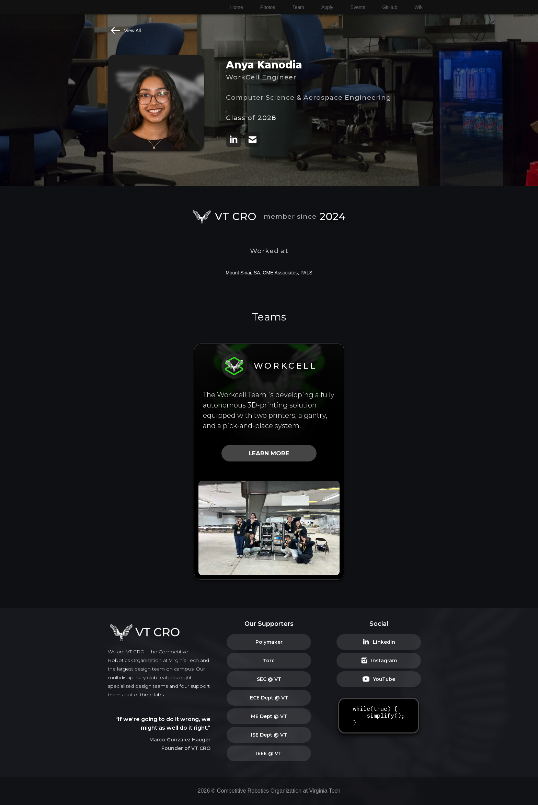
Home (236, 7)
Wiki (418, 7)
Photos (267, 7)
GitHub (389, 7)
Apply (327, 7)
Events (358, 7)
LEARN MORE (269, 453)
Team (298, 7)
